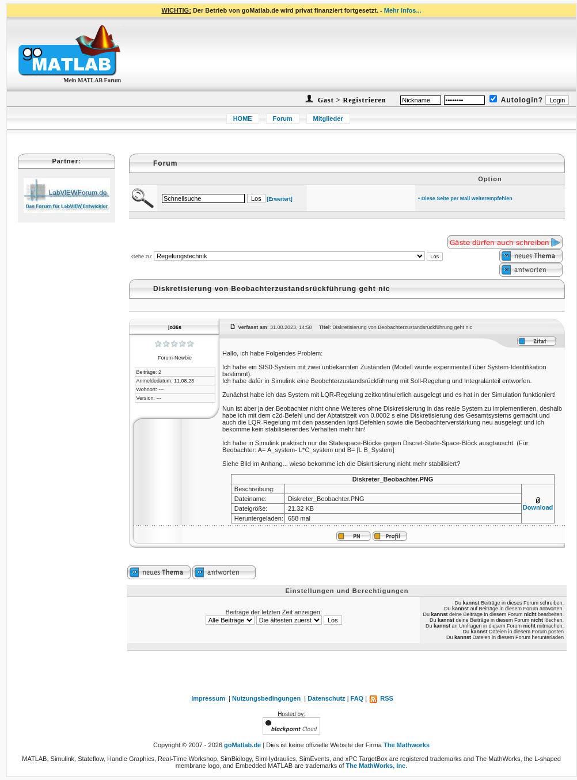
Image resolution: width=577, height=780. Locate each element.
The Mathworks (407, 744)
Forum (283, 118)
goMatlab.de (242, 744)
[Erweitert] (280, 199)
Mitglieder (328, 118)
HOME (242, 118)
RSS (381, 698)
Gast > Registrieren (351, 100)
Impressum (208, 698)
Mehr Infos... (403, 10)
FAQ (357, 698)
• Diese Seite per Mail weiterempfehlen (465, 198)
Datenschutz (326, 698)
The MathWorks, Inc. (377, 765)
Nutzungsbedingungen (266, 698)
